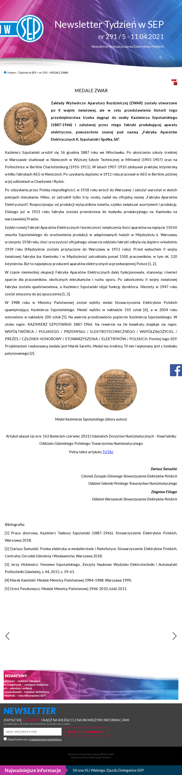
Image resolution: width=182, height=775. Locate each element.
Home (10, 72)
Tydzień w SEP (27, 72)
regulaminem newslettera (45, 739)
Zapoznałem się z (34, 739)
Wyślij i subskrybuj (86, 732)
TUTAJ (107, 452)
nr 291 (43, 72)
